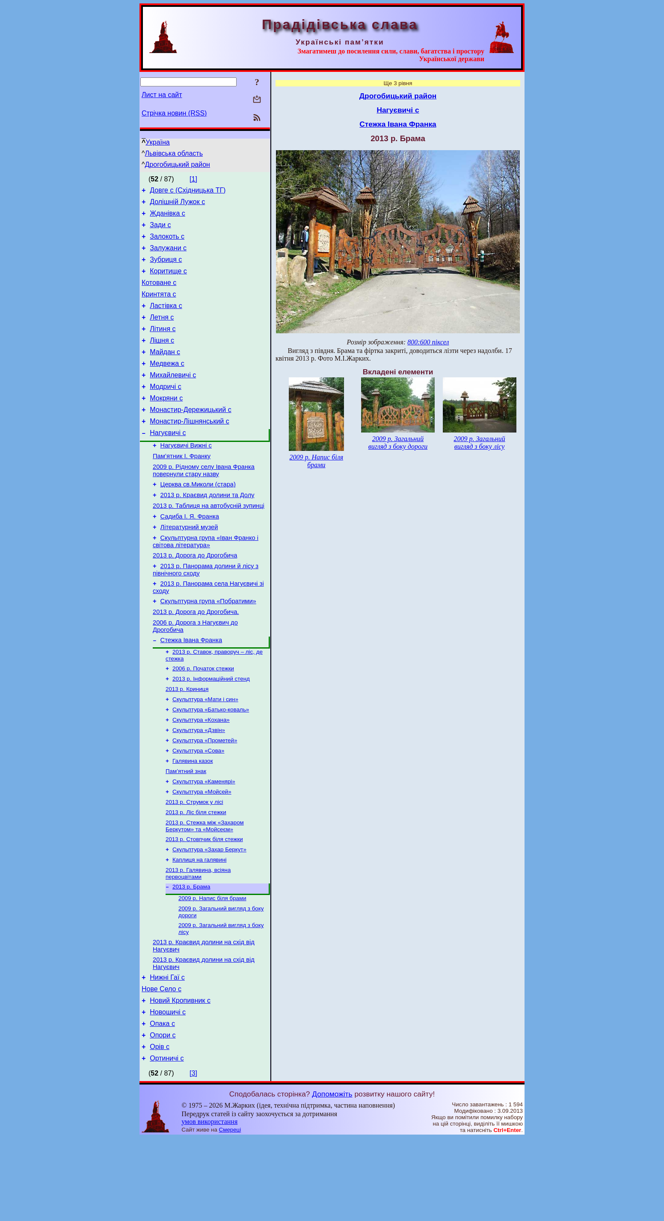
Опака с (162, 1102)
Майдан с (165, 371)
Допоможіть (332, 1177)
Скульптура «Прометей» (204, 797)
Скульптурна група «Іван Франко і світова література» (205, 581)
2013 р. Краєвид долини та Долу (207, 529)
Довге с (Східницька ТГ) (187, 191)
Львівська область (174, 153)
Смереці (230, 1212)
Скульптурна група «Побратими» (208, 646)
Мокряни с (166, 422)
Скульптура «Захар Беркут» (209, 914)
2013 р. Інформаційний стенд (211, 730)
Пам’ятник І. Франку (181, 486)
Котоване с (159, 294)
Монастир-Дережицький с (190, 435)
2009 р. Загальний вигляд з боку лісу (479, 442)
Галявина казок (192, 819)
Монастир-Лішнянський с (189, 448)
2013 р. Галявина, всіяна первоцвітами (198, 940)
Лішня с (162, 358)
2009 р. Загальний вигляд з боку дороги (397, 442)
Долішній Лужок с (177, 204)
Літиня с (162, 345)
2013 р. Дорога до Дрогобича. (196, 658)
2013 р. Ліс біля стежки (196, 874)
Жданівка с (167, 217)
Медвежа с (167, 384)
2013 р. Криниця (187, 741)
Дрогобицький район (177, 164)
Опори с (162, 1115)
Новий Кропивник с (180, 1077)
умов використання (209, 1204)
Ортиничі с (167, 1141)
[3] (193, 1156)
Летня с (162, 332)
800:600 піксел (428, 342)
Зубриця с (166, 268)
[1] (193, 179)
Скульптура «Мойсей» (201, 852)
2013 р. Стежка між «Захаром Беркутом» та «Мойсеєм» (205, 889)
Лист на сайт (162, 94)
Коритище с (168, 281)
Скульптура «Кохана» (201, 774)
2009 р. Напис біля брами (212, 966)
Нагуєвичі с (168, 461)
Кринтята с (159, 307)
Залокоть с (167, 242)
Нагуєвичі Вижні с (186, 474)
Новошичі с (168, 1090)
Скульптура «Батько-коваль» (210, 763)
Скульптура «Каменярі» (203, 841)
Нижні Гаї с (167, 1051)
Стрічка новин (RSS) (174, 113)
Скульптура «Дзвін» (198, 785)
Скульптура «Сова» (198, 808)
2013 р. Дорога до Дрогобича (195, 596)
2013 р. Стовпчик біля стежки (204, 903)
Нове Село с (161, 1064)
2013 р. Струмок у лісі (194, 863)
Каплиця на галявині (199, 925)
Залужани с (168, 255)
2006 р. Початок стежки (203, 719)
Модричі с (165, 409)
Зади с (160, 230)
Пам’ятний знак (186, 830)
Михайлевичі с (173, 396)
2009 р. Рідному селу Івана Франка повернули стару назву (204, 502)
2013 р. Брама (191, 954)
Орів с (159, 1128)
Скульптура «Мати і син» (205, 752)
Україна (157, 142)
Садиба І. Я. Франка (189, 553)
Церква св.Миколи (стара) (198, 517)
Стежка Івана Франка (191, 688)
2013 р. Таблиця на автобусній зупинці (208, 541)
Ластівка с (166, 319)
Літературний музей (189, 565)
